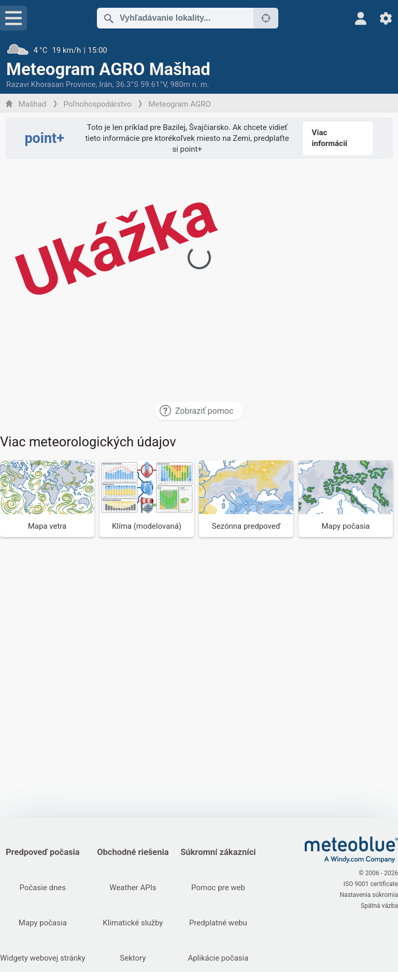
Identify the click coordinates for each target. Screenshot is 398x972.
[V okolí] (265, 18)
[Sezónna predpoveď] (246, 498)
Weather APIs (132, 887)
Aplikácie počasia (218, 958)
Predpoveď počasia (43, 852)
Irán (105, 84)
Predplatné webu (218, 922)
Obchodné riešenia (133, 852)
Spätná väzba (379, 906)
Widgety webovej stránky (43, 958)
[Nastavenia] (385, 18)
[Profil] (360, 18)
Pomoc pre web (218, 887)
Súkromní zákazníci (217, 852)
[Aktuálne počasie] (199, 50)
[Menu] (13, 18)
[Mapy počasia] (345, 498)
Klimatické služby (133, 922)
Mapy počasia (43, 922)
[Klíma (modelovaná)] (147, 498)
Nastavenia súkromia (369, 895)
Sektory (133, 958)
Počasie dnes (43, 887)
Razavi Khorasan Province (50, 84)
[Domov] (351, 849)
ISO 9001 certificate (371, 884)
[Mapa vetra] (47, 498)
